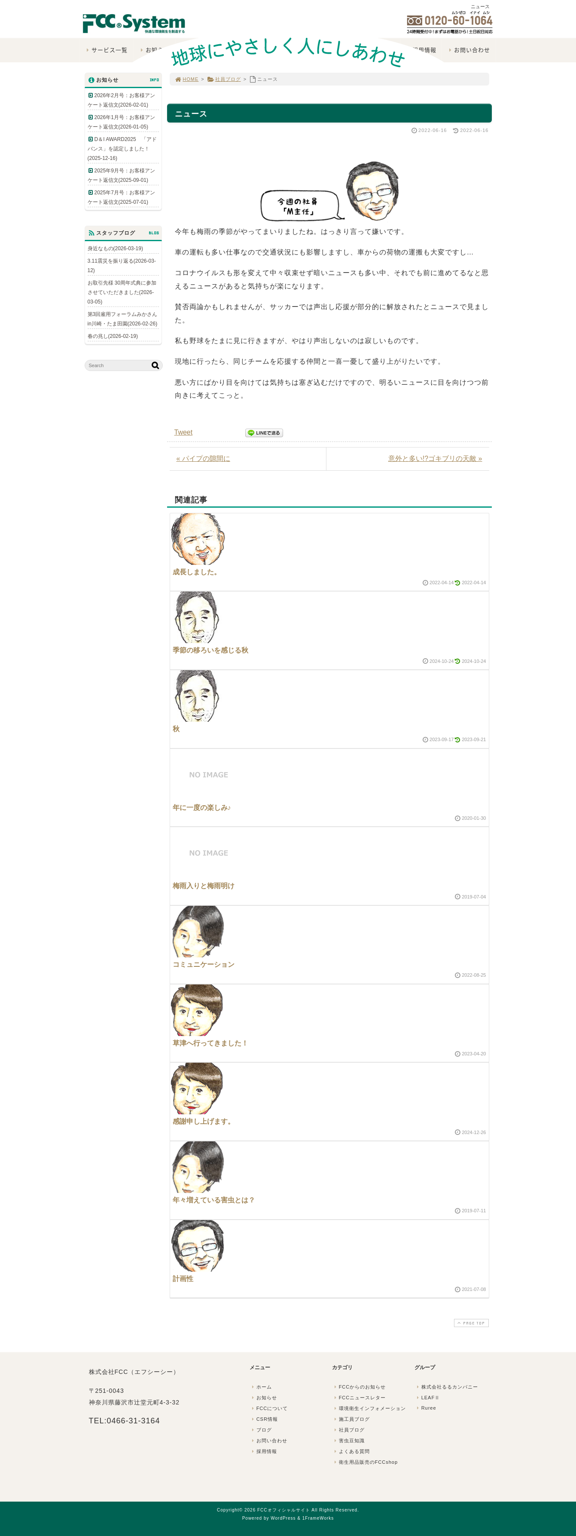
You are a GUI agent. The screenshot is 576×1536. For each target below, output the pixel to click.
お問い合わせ (268, 1440)
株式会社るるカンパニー (446, 1386)
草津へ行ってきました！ (210, 1043)
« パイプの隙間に (203, 458)
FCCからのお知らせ (359, 1386)
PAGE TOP (470, 1323)
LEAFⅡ (427, 1397)
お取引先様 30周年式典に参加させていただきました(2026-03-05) (122, 292)
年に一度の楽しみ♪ (202, 807)
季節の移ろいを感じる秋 (210, 650)
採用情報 (263, 1451)
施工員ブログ (351, 1419)
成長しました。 (197, 572)
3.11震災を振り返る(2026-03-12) (122, 265)
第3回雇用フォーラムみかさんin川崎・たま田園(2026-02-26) (123, 319)
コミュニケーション (204, 964)
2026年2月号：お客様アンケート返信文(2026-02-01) (121, 100)
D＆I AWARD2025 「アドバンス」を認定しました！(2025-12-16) (122, 148)
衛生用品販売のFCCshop (365, 1462)
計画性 (183, 1278)
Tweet (183, 432)
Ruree (425, 1407)
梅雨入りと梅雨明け (204, 885)
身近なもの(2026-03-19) (115, 248)
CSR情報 (264, 1419)
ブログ (261, 1429)
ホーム (261, 1386)
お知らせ (263, 1397)
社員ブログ (224, 79)
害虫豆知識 (349, 1440)
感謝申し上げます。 (204, 1121)
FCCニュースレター (359, 1397)
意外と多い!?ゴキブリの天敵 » (435, 458)
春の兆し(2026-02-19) (113, 336)
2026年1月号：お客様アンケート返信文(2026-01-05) (121, 122)
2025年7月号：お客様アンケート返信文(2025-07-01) (121, 197)
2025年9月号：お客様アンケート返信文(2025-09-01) (121, 175)
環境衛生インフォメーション (369, 1408)
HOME (187, 79)
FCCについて (269, 1408)
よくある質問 (351, 1451)
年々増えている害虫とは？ (214, 1200)
